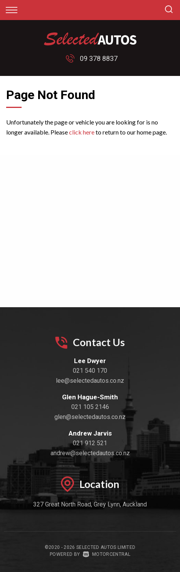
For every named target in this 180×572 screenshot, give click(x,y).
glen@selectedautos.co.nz (90, 417)
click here (81, 132)
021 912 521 (90, 443)
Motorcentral (106, 554)
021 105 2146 (90, 406)
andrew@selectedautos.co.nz (90, 453)
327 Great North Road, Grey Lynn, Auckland (90, 504)
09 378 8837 (99, 58)
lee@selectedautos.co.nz (90, 380)
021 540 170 (90, 370)
